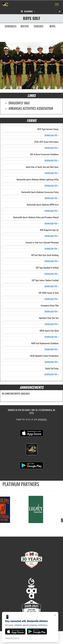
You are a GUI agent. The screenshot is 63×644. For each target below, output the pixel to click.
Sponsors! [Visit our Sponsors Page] (42, 419)
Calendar (28, 11)
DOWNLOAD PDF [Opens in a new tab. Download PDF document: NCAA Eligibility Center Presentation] (52, 362)
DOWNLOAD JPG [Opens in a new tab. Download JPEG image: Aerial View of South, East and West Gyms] (52, 173)
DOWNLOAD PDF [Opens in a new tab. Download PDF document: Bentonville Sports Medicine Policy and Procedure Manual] (52, 223)
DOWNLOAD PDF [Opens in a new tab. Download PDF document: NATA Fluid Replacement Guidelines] (52, 349)
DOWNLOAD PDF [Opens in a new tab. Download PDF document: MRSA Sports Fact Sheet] (52, 336)
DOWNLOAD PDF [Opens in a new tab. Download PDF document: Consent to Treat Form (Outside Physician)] (52, 248)
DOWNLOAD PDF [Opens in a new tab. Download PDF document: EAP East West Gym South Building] (52, 261)
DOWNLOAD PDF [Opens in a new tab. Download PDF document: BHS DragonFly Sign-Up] (52, 236)
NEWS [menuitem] (52, 26)
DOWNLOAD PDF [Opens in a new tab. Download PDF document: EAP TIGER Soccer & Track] (52, 299)
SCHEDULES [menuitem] (10, 26)
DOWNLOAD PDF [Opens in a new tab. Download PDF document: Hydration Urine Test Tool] (52, 324)
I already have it (12, 638)
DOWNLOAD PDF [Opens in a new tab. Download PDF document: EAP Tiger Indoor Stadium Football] (52, 286)
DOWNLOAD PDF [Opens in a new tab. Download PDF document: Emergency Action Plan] (52, 311)
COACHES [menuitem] (38, 26)
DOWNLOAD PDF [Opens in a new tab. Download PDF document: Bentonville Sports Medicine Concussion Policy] (52, 198)
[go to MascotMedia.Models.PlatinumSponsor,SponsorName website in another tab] (36, 509)
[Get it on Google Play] (37, 631)
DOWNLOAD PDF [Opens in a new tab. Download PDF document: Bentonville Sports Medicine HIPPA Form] (52, 210)
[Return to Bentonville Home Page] (5, 4)
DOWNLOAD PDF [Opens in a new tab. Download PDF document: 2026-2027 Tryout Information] (52, 147)
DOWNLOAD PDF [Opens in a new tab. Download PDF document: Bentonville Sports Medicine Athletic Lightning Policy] (52, 185)
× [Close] (55, 615)
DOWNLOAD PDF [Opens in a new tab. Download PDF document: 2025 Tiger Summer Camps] (52, 135)
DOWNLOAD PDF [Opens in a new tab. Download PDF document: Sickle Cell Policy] (52, 374)
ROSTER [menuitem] (25, 26)
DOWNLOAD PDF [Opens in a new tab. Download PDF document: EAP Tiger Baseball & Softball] (52, 273)
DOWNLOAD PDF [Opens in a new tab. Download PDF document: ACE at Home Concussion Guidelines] (52, 160)
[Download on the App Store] (15, 631)
